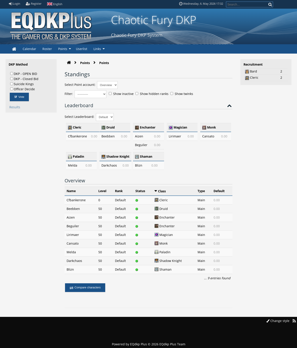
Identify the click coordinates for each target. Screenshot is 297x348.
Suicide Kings (22, 84)
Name (71, 191)
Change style (277, 321)
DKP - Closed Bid (24, 79)
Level (102, 191)
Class (162, 191)
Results (14, 107)
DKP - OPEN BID (23, 74)
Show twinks (181, 94)
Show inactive (121, 94)
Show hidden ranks (151, 94)
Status (140, 191)
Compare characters (85, 287)
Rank (119, 191)
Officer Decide (22, 89)
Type (201, 191)
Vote (19, 97)
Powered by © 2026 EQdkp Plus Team (148, 344)
